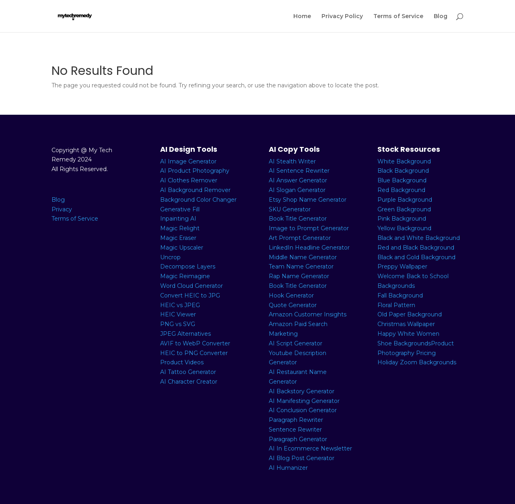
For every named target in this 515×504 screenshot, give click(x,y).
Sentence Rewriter (295, 429)
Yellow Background (404, 228)
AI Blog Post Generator (301, 458)
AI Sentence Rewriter (299, 170)
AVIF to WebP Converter (195, 343)
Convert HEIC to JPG (190, 295)
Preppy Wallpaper (402, 266)
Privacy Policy (342, 16)
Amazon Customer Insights (307, 314)
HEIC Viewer (178, 314)
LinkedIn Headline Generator (309, 247)
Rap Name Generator (299, 276)
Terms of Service (398, 16)
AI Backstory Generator (301, 391)
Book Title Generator (298, 218)
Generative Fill (180, 209)
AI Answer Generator (298, 180)
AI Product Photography (194, 170)
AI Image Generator (188, 161)
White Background (404, 161)
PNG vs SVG (177, 324)
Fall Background (400, 295)
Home (302, 16)
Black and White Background (418, 238)
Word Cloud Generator (191, 285)
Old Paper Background (409, 314)
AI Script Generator (295, 343)
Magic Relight (180, 228)
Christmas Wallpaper (406, 324)
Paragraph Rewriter (296, 419)
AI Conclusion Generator (303, 410)
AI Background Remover (195, 190)
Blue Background (401, 180)
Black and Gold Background (416, 257)
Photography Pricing (406, 353)
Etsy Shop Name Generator (307, 199)
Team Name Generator (301, 266)
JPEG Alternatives (185, 333)
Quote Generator (293, 305)
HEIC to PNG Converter (194, 353)
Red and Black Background (415, 247)
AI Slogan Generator (297, 190)
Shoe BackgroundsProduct (415, 343)
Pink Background (401, 218)
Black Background (403, 170)
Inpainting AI (178, 218)
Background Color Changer (198, 199)
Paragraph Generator (298, 439)
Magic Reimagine (185, 276)
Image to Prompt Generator (309, 228)
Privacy (62, 209)
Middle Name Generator (303, 257)
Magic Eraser (178, 238)
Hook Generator (291, 295)
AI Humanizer (288, 467)
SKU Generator (290, 209)
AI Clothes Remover (188, 180)
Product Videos (182, 362)
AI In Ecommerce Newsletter (310, 448)
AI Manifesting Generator (304, 401)
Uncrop (170, 257)
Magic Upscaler (181, 247)
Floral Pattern (396, 305)
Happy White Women (408, 333)
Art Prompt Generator (300, 238)
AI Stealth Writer (292, 161)
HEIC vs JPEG (180, 305)
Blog (440, 16)
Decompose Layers (187, 266)
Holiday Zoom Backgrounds (416, 362)
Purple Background (404, 199)
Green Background (404, 209)
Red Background (401, 190)
